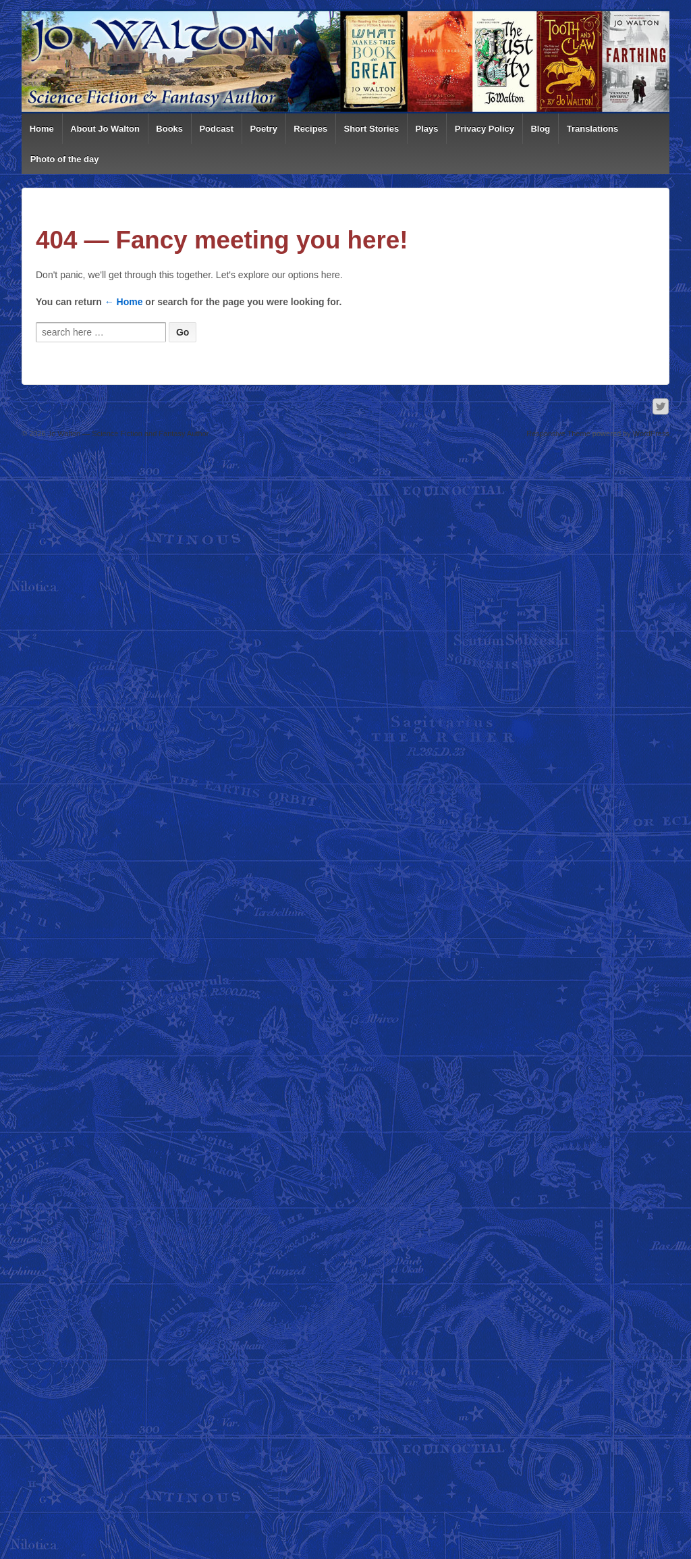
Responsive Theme (558, 433)
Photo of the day (64, 159)
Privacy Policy (484, 129)
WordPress (651, 433)
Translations (593, 129)
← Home (124, 301)
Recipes (310, 129)
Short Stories (371, 129)
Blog (540, 129)
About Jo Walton (105, 129)
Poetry (263, 129)
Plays (427, 129)
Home (42, 129)
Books (169, 129)
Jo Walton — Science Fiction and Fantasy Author (127, 433)
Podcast (216, 129)
